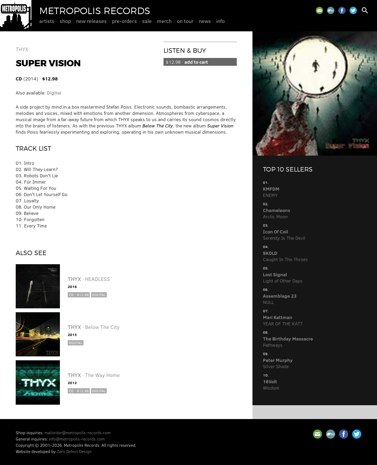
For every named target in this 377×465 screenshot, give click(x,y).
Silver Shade (278, 363)
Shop (65, 20)
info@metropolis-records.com (77, 439)
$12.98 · (187, 62)
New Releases (91, 20)
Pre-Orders (124, 20)
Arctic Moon (276, 213)
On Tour (185, 20)
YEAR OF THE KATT (283, 320)
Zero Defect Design (74, 451)
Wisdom (271, 384)
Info (220, 20)
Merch (164, 20)
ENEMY (271, 192)
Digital (54, 93)
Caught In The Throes (285, 256)
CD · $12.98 (79, 294)
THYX (22, 48)
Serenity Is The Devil (284, 234)
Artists (46, 20)
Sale (147, 20)
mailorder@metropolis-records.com (77, 432)
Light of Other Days (282, 277)
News (205, 20)
